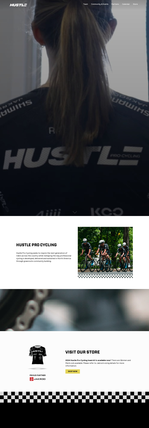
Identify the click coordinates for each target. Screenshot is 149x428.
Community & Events (99, 4)
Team (85, 4)
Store (135, 4)
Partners (115, 4)
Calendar (126, 4)
